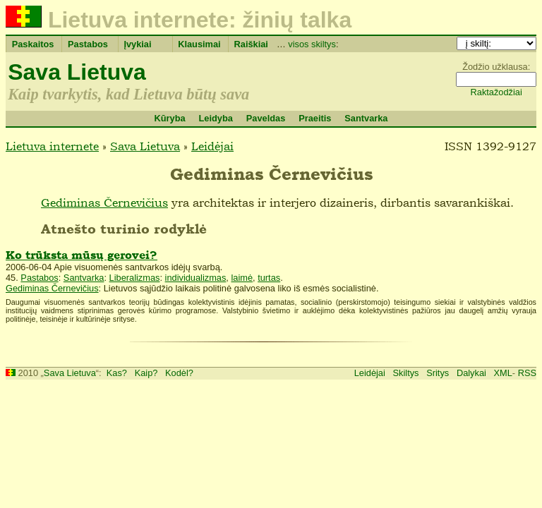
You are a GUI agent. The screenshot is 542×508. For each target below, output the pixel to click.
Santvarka (365, 118)
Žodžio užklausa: (496, 66)
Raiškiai (251, 44)
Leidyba (215, 118)
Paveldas (266, 118)
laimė (242, 277)
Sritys (437, 373)
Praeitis (315, 118)
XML (503, 373)
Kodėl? (179, 373)
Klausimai (199, 44)
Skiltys (406, 373)
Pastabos (88, 44)
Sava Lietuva (77, 72)
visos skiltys (312, 44)
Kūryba (169, 118)
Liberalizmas (134, 277)
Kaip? (146, 373)
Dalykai (471, 373)
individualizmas (196, 277)
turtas (269, 277)
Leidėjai (212, 146)
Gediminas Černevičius (104, 202)
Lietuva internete (52, 146)
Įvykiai (137, 44)
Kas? (117, 373)
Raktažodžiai (496, 92)
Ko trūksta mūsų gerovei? (81, 255)
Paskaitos (33, 44)
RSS (527, 373)
